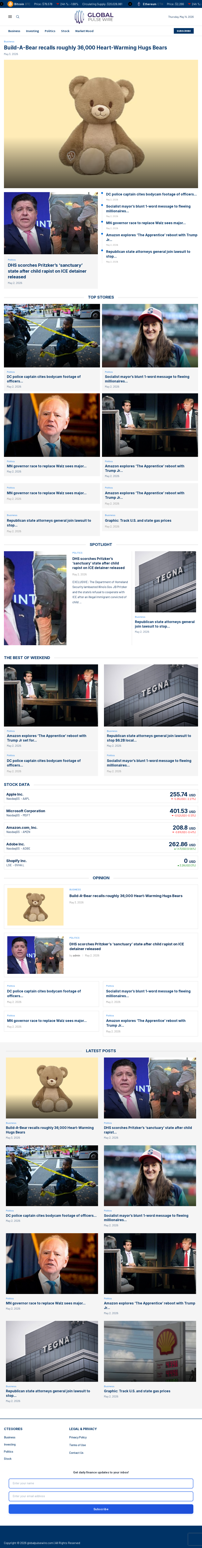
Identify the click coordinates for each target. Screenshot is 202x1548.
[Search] (18, 17)
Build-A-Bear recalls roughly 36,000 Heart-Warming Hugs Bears (85, 48)
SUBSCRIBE (184, 31)
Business (14, 31)
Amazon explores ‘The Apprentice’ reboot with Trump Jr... (151, 237)
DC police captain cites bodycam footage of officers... (151, 195)
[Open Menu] (10, 16)
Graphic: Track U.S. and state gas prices (138, 522)
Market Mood (84, 31)
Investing (32, 31)
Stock (65, 31)
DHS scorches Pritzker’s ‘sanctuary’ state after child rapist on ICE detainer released (47, 271)
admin (76, 957)
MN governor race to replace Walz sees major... (146, 223)
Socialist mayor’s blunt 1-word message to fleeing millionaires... (148, 209)
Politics (50, 31)
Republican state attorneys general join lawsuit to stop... (148, 254)
